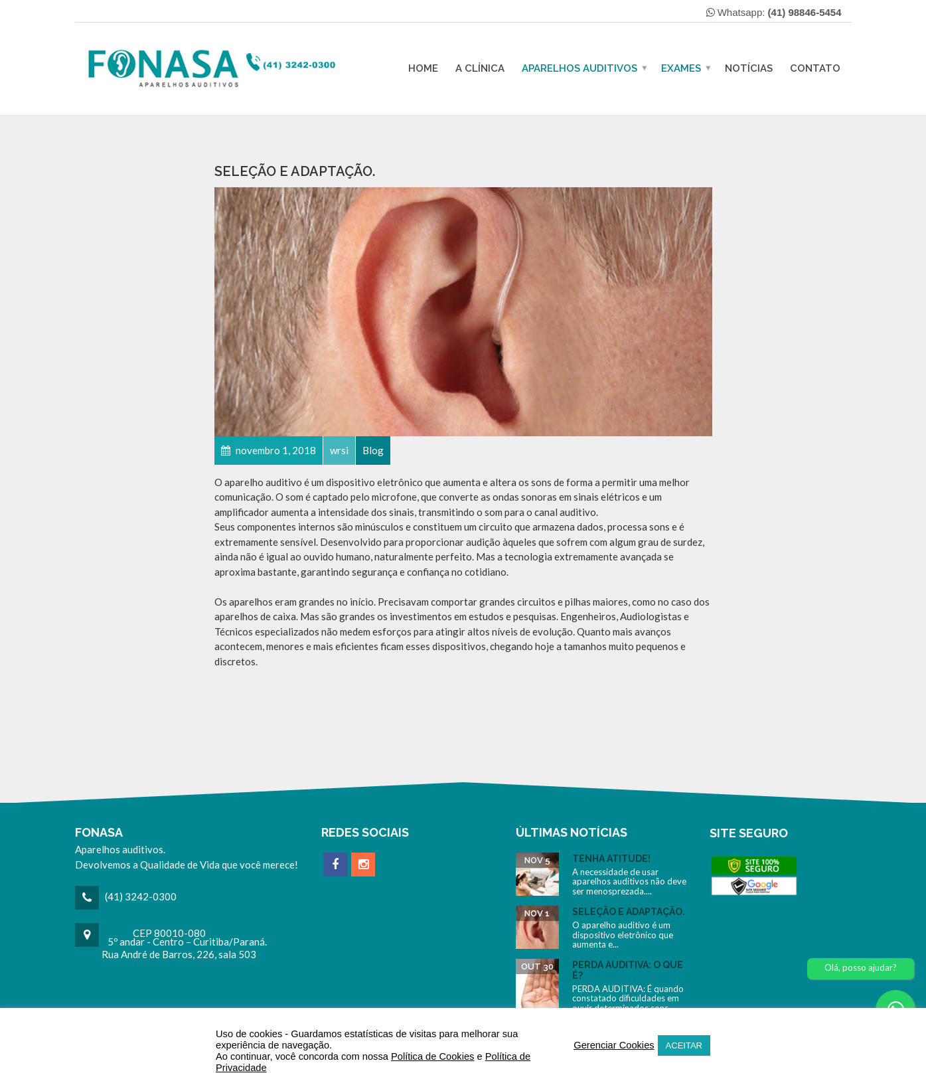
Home (423, 68)
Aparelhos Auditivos (579, 68)
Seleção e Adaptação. (628, 911)
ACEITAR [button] (684, 1045)
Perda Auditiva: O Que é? (627, 969)
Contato (815, 68)
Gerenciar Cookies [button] (614, 1045)
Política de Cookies (432, 1056)
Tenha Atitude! (611, 858)
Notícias (749, 68)
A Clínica (479, 68)
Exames (681, 68)
